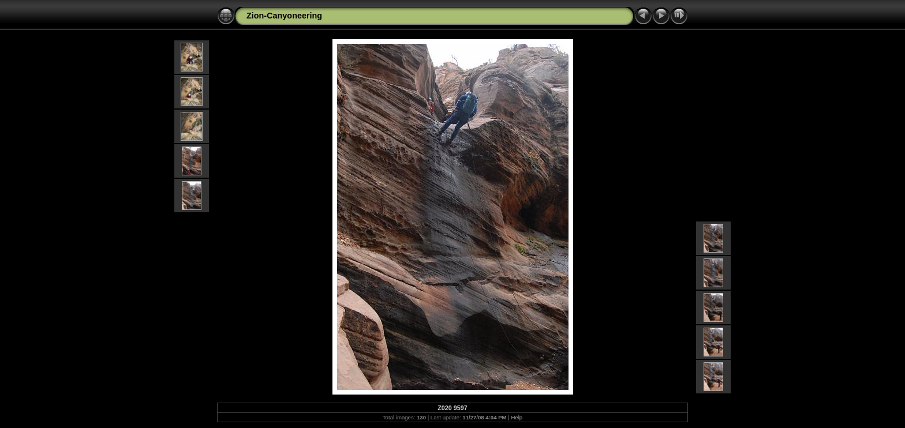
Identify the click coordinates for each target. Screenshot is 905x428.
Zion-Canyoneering (284, 15)
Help (516, 417)
